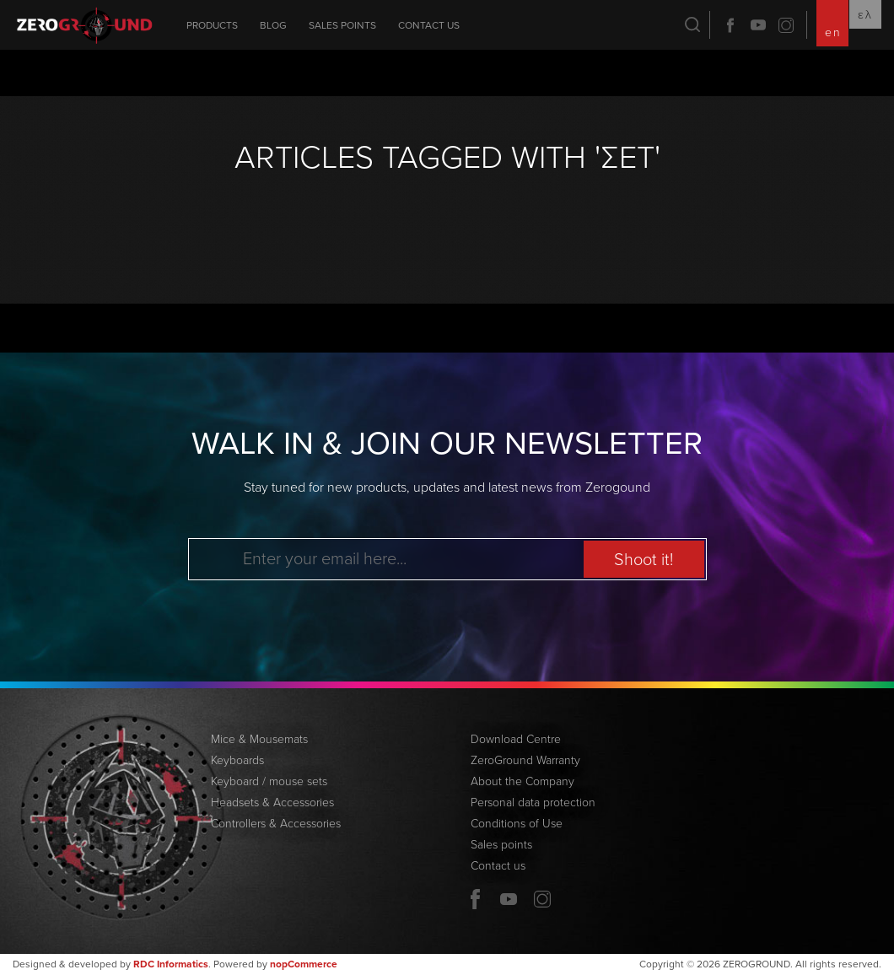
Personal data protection (533, 802)
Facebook (730, 25)
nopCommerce (303, 964)
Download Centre (516, 739)
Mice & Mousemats (259, 739)
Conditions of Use (517, 823)
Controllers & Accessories (276, 823)
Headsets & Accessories (272, 802)
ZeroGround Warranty (525, 760)
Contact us (429, 25)
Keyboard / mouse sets (269, 781)
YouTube (758, 25)
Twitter (786, 25)
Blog (273, 25)
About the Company (522, 781)
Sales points (342, 25)
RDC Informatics (170, 964)
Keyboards (237, 760)
